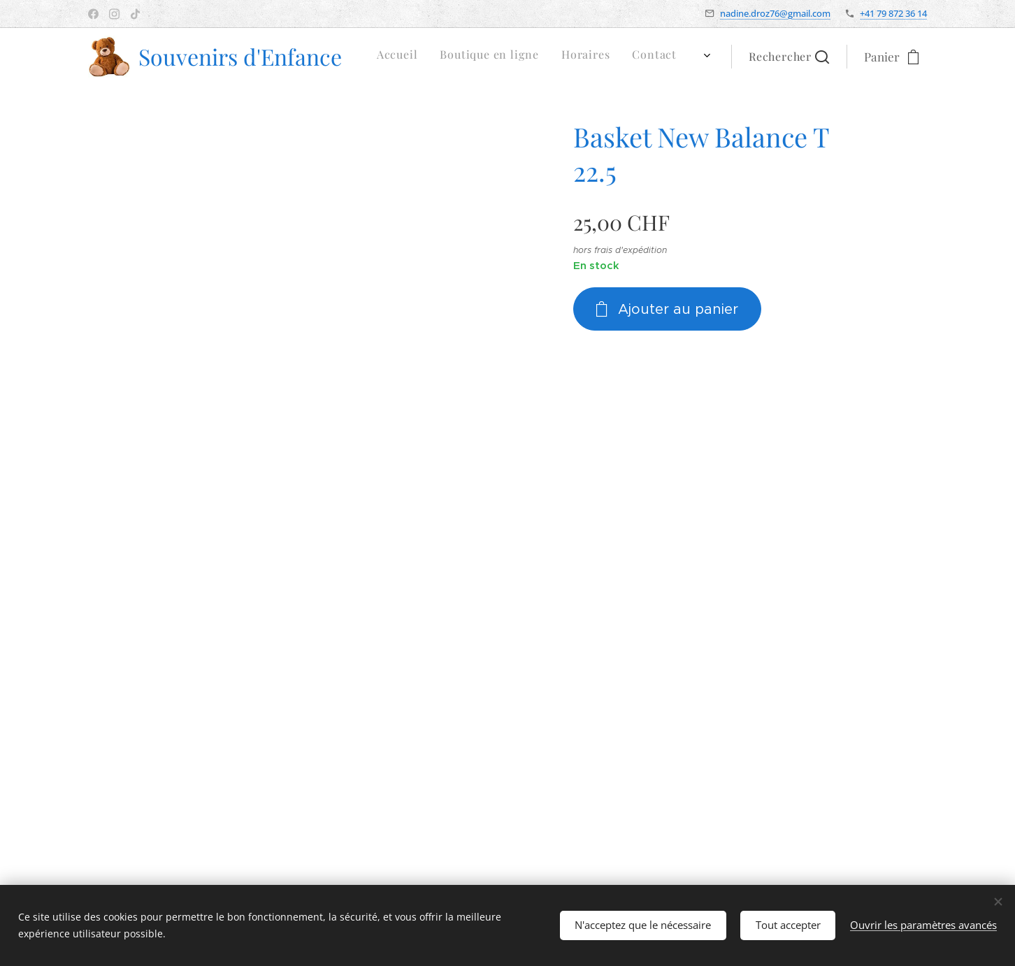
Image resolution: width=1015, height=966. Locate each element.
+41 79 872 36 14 (893, 13)
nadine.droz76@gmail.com (775, 13)
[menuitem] (553, 56)
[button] (789, 56)
